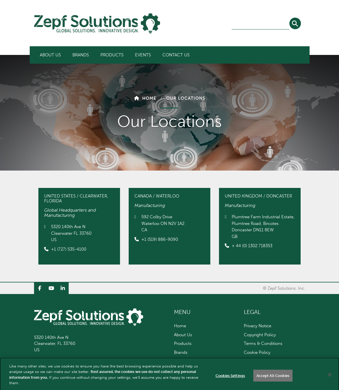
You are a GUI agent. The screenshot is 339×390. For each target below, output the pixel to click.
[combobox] (260, 23)
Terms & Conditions (263, 343)
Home (149, 98)
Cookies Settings (230, 379)
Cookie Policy (257, 352)
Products (111, 55)
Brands (80, 55)
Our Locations (185, 98)
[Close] (329, 378)
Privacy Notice (257, 325)
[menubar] (114, 55)
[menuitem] (50, 55)
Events (143, 55)
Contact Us (176, 55)
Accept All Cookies (272, 379)
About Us (50, 55)
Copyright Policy (260, 334)
